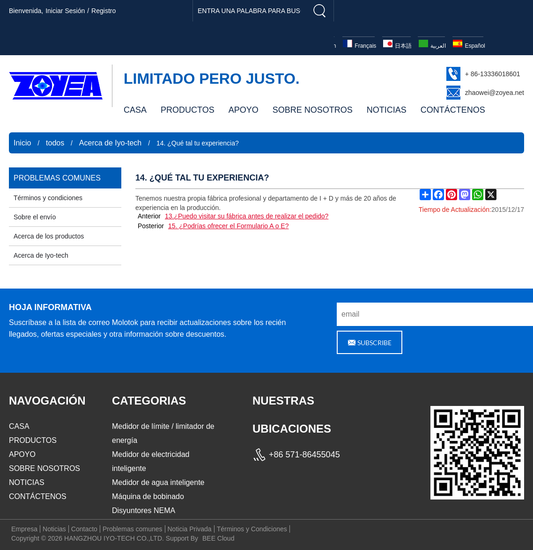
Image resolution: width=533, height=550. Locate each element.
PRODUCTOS (188, 110)
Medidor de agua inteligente (158, 482)
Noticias (54, 529)
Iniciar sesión (65, 10)
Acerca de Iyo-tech (110, 143)
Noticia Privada (190, 529)
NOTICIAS (387, 110)
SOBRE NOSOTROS (313, 110)
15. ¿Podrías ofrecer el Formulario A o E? (228, 226)
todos (55, 143)
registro (103, 10)
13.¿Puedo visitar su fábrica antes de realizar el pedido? (246, 216)
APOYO (244, 110)
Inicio (22, 143)
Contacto (84, 529)
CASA (135, 110)
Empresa (24, 529)
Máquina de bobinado (148, 496)
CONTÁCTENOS (453, 110)
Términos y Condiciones (252, 529)
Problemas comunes (133, 529)
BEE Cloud (218, 538)
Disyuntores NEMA (143, 510)
